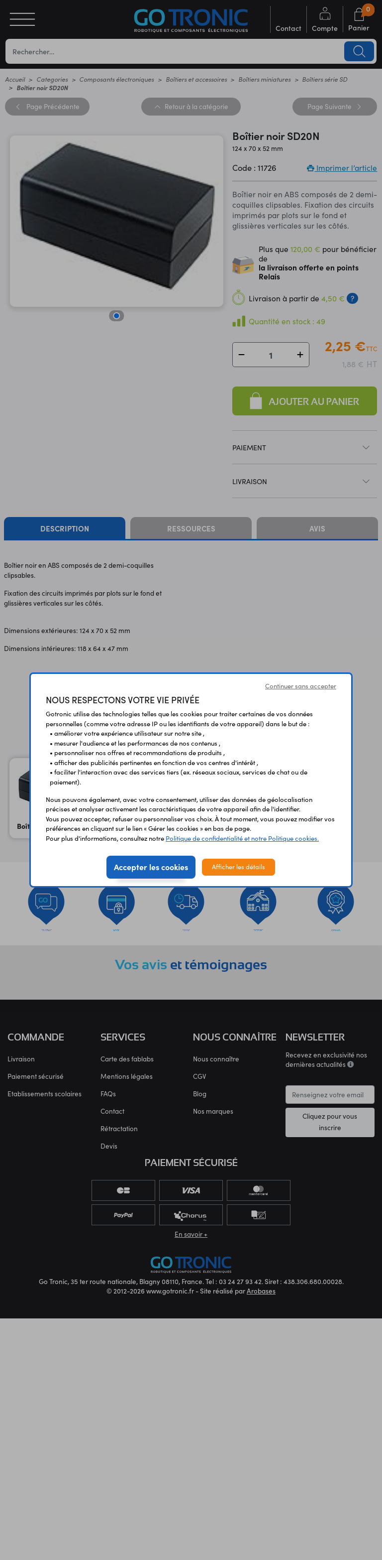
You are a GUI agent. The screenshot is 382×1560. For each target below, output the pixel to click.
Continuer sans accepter (300, 685)
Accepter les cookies (151, 866)
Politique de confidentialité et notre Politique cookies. (242, 838)
